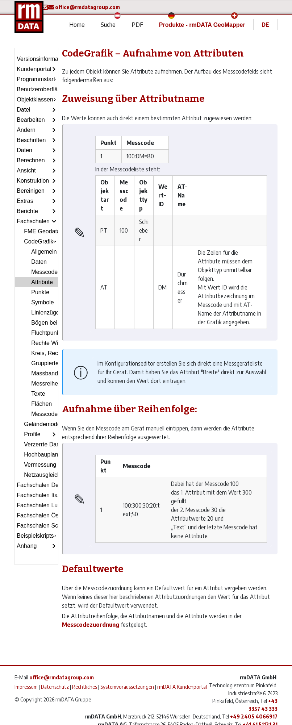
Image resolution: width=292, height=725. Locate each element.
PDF (137, 24)
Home (77, 24)
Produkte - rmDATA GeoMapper (202, 25)
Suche (108, 24)
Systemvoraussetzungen (127, 686)
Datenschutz (55, 686)
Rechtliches (84, 686)
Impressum (26, 686)
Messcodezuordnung (90, 624)
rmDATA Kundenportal (182, 686)
